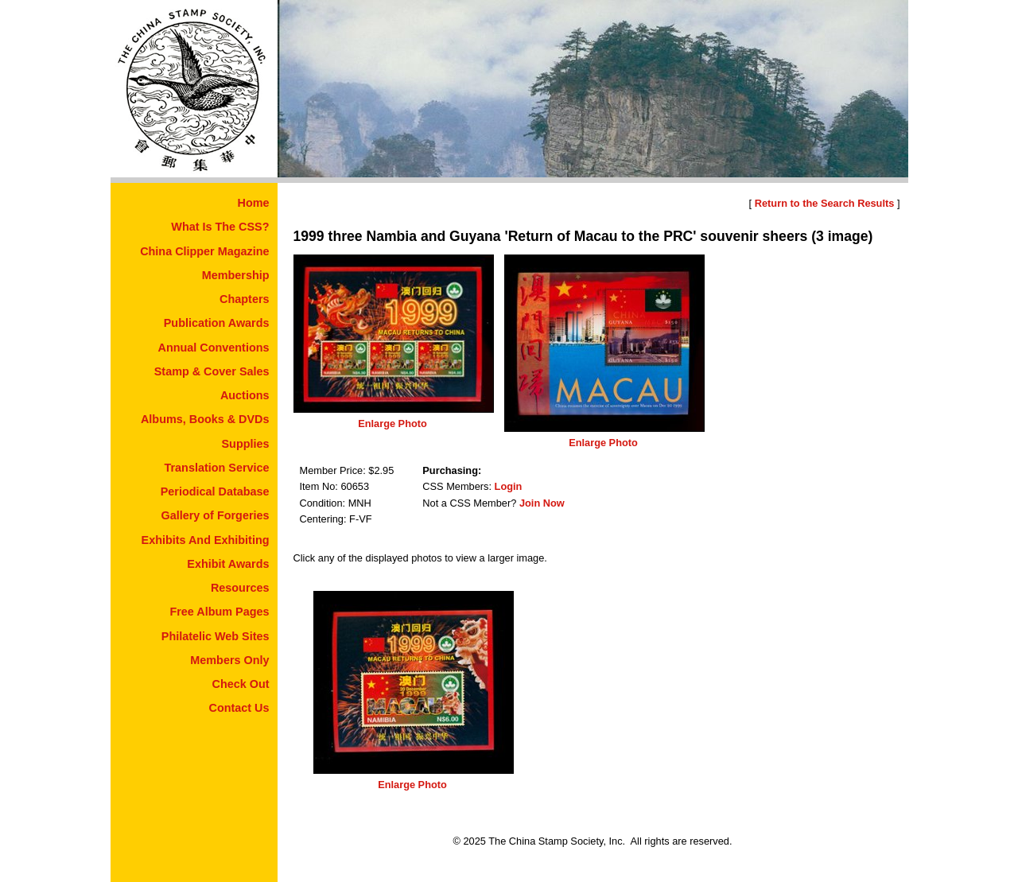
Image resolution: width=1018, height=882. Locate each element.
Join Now (542, 503)
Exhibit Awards (228, 564)
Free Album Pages (219, 611)
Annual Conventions (214, 347)
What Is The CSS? (220, 226)
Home (254, 202)
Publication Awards (217, 323)
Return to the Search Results (825, 203)
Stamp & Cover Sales (212, 371)
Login (509, 486)
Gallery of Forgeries (215, 515)
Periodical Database (215, 491)
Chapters (244, 299)
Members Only (229, 660)
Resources (240, 587)
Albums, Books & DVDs (205, 419)
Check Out (241, 684)
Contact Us (239, 707)
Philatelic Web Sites (215, 636)
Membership (236, 275)
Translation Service (217, 467)
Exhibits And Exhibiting (206, 540)
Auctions (245, 395)
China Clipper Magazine (204, 251)
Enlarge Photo (392, 423)
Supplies (246, 443)
